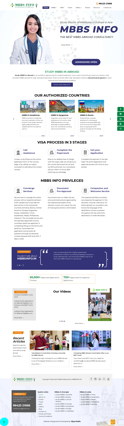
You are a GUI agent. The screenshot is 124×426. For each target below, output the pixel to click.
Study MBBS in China (88, 395)
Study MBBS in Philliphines (90, 402)
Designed (54, 421)
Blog (40, 409)
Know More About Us (62, 84)
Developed (64, 421)
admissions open (86, 62)
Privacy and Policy (45, 414)
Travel (70, 7)
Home (46, 7)
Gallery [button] (79, 7)
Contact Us (107, 7)
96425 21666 (21, 405)
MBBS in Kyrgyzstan (59, 115)
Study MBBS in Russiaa (63, 408)
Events (87, 7)
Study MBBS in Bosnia (63, 397)
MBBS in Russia (87, 115)
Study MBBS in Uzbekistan (65, 411)
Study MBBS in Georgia (64, 404)
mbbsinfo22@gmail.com (21, 408)
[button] (20, 265)
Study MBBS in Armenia (64, 395)
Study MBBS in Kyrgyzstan (65, 406)
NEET (62, 7)
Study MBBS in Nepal (88, 399)
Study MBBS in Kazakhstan (90, 397)
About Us (96, 7)
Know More (19, 318)
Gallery (41, 406)
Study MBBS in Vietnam (89, 404)
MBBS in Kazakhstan (31, 115)
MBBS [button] (54, 7)
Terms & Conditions (45, 416)
